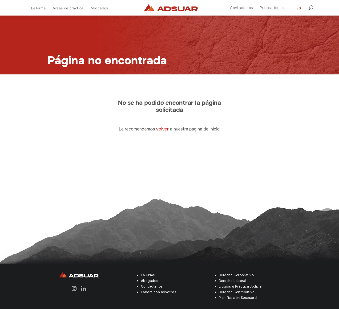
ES (298, 8)
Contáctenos (241, 7)
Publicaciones (272, 7)
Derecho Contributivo (236, 292)
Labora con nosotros (158, 292)
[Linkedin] (83, 288)
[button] (312, 7)
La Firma (38, 8)
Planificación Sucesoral (238, 298)
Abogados (99, 8)
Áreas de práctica (68, 8)
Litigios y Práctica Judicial (240, 286)
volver (163, 129)
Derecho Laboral (232, 281)
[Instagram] (74, 288)
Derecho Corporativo (236, 275)
